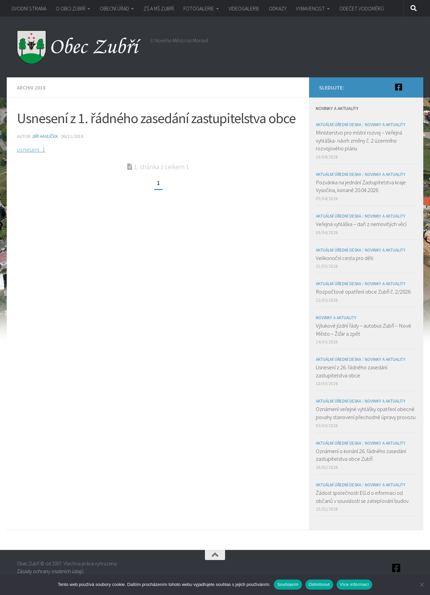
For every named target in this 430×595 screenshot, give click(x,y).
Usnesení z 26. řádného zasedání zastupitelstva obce (351, 371)
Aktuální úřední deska (338, 124)
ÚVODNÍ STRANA (28, 8)
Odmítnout (319, 584)
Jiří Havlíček (45, 136)
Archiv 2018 (31, 87)
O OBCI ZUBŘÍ (70, 8)
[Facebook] (398, 87)
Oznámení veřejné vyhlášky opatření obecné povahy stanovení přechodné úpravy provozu (366, 413)
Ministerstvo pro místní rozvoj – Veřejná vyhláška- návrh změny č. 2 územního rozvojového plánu (359, 140)
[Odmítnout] (421, 584)
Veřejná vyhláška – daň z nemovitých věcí (361, 224)
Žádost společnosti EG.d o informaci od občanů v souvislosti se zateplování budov (362, 497)
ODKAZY (278, 8)
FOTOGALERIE (198, 8)
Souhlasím (288, 584)
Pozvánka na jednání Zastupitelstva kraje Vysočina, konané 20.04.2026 (361, 186)
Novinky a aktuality (385, 124)
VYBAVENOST (310, 8)
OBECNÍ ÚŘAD (114, 8)
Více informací (354, 584)
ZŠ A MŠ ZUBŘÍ (158, 8)
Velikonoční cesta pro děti (344, 258)
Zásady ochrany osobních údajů (50, 571)
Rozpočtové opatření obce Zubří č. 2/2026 (363, 291)
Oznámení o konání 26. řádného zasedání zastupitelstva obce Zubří (361, 455)
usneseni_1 (31, 149)
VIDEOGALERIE (243, 8)
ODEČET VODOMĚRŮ (361, 8)
